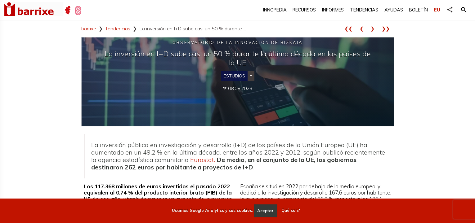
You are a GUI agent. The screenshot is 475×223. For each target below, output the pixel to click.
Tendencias (364, 10)
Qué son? (290, 210)
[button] (463, 9)
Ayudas (393, 10)
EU (437, 10)
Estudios (234, 76)
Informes (333, 10)
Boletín (418, 10)
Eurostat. (202, 160)
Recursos (304, 10)
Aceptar (265, 210)
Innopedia (275, 10)
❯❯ (388, 28)
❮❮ (350, 28)
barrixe (88, 28)
